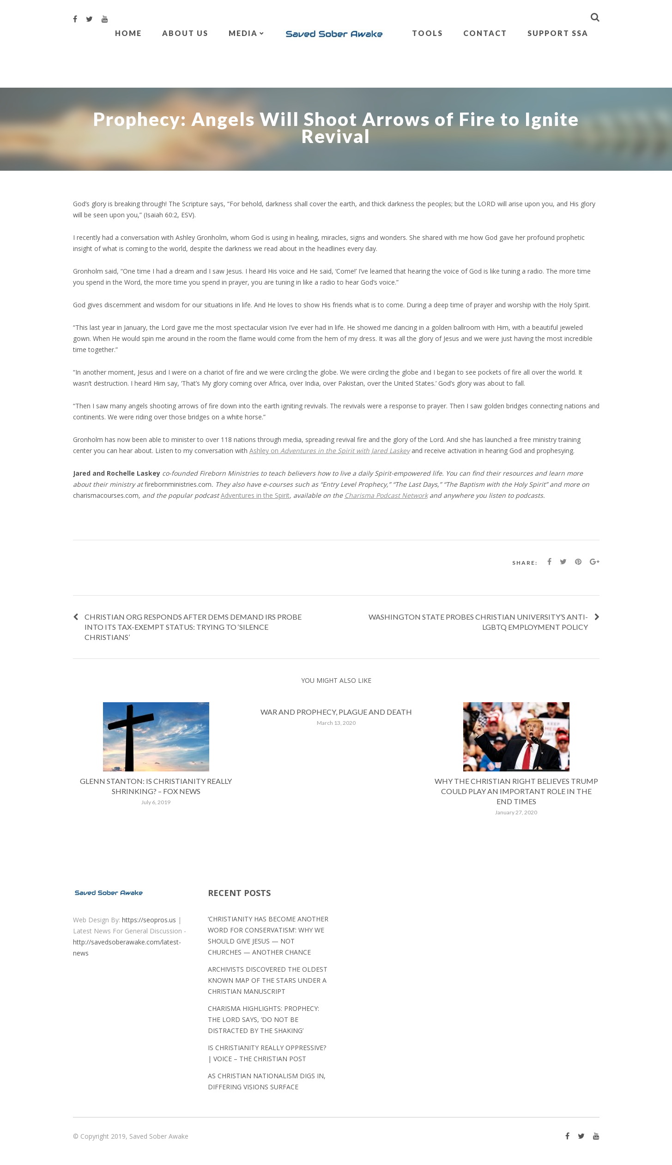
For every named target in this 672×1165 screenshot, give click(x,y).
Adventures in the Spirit (255, 495)
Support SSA (557, 33)
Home (128, 33)
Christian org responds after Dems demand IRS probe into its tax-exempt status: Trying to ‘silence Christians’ (193, 626)
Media (243, 33)
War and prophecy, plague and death (336, 711)
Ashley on (329, 450)
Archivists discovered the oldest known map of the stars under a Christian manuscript (267, 980)
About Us (185, 33)
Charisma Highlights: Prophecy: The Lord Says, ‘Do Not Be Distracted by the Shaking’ (263, 1019)
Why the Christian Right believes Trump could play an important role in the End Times (516, 791)
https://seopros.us (149, 919)
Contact (485, 33)
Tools (427, 33)
